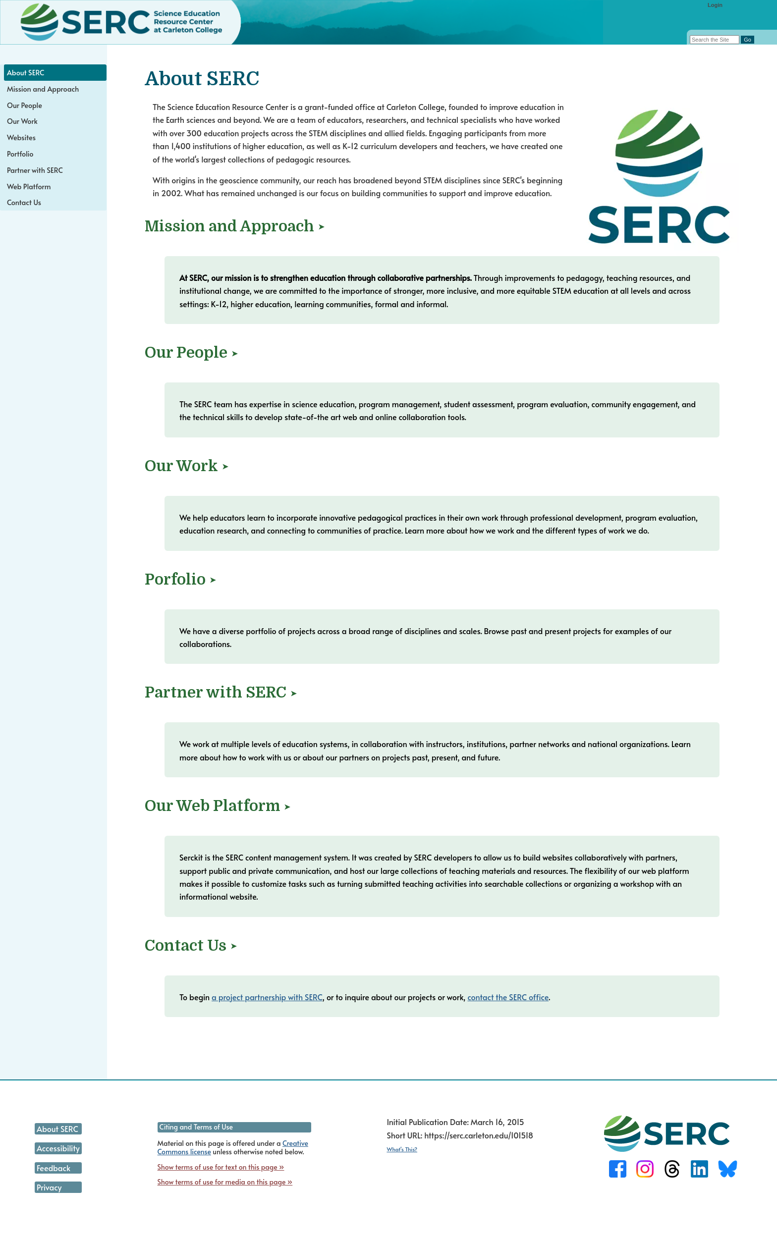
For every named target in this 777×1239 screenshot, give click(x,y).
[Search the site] (714, 39)
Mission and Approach (229, 226)
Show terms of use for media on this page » (225, 1181)
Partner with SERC (215, 692)
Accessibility (58, 1147)
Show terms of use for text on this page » (221, 1167)
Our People (186, 352)
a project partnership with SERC (267, 996)
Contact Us (185, 945)
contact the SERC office (508, 996)
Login (715, 5)
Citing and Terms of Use (196, 1126)
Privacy (49, 1187)
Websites (21, 137)
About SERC (25, 72)
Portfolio (20, 154)
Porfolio (175, 579)
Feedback (53, 1167)
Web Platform (29, 186)
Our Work (181, 466)
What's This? (402, 1149)
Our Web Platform (212, 806)
